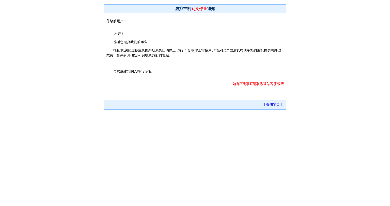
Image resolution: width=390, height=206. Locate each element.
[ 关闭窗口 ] (273, 104)
